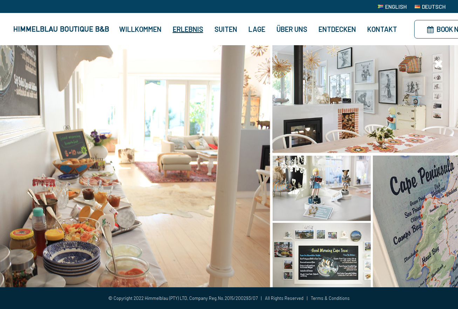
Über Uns (291, 29)
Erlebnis (188, 29)
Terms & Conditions (330, 298)
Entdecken (337, 29)
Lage (256, 29)
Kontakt (382, 29)
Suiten (225, 29)
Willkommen (140, 29)
